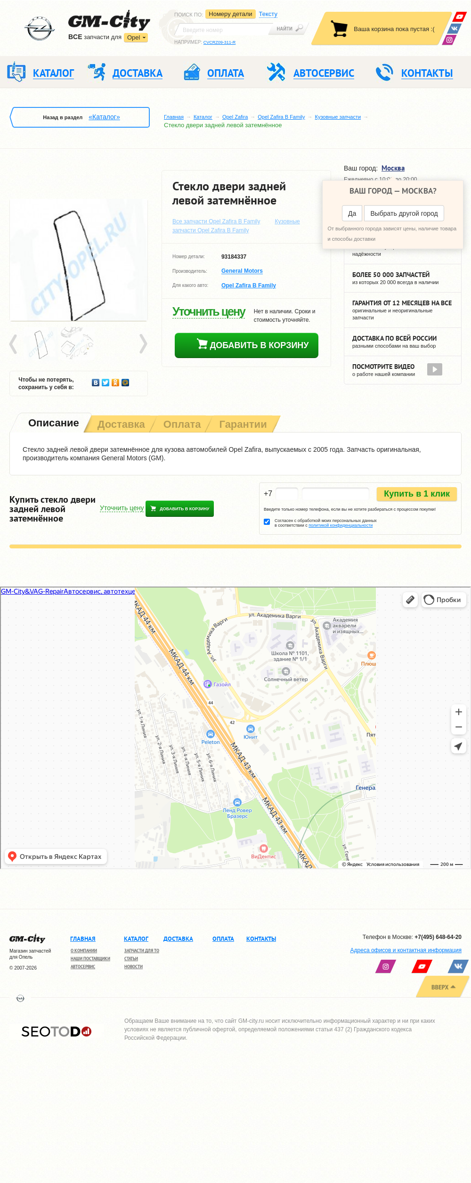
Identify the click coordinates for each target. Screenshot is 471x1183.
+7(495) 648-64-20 (438, 937)
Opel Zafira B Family (281, 117)
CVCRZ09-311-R (219, 42)
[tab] (52, 423)
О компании (84, 950)
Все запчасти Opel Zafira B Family (216, 221)
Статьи (131, 958)
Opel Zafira (235, 117)
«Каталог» (104, 117)
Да (352, 213)
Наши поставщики (90, 958)
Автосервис (83, 966)
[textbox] (224, 29)
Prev (14, 344)
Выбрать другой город (404, 213)
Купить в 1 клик (417, 493)
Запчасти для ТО (141, 950)
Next (142, 344)
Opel (133, 37)
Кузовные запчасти (338, 117)
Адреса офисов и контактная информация (406, 950)
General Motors (242, 271)
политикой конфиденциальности (341, 525)
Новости (133, 966)
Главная (174, 117)
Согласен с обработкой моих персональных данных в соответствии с (326, 523)
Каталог (203, 117)
